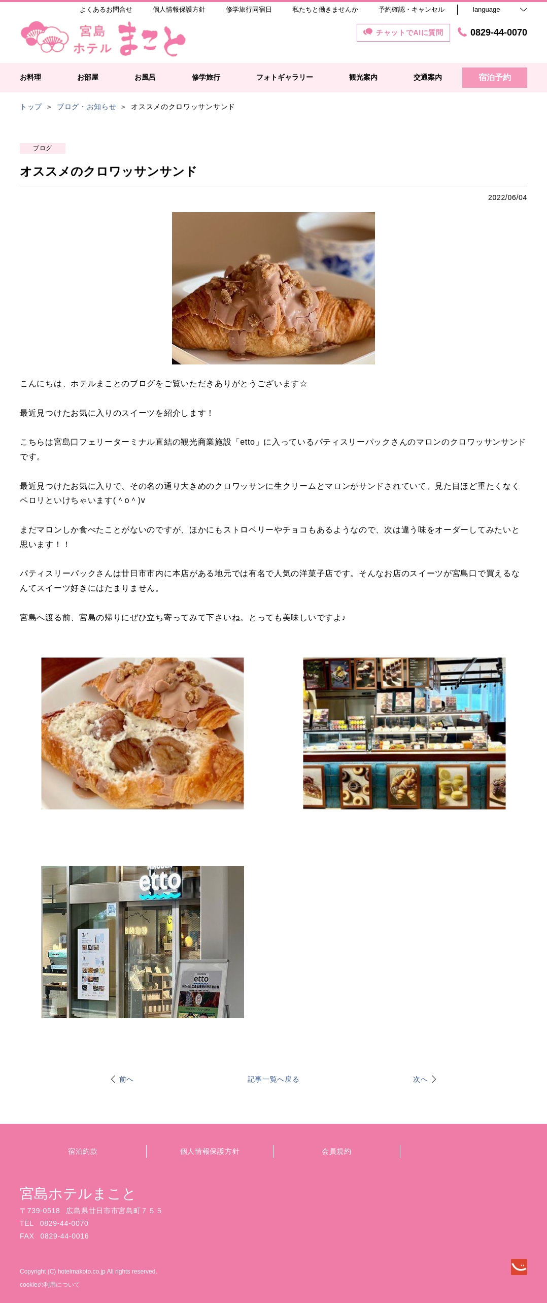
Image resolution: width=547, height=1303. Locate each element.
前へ (126, 1079)
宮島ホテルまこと (78, 1193)
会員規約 (337, 1151)
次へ (420, 1079)
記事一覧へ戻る (274, 1079)
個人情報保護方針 (210, 1151)
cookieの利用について (50, 1284)
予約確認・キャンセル (412, 9)
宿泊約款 (83, 1151)
